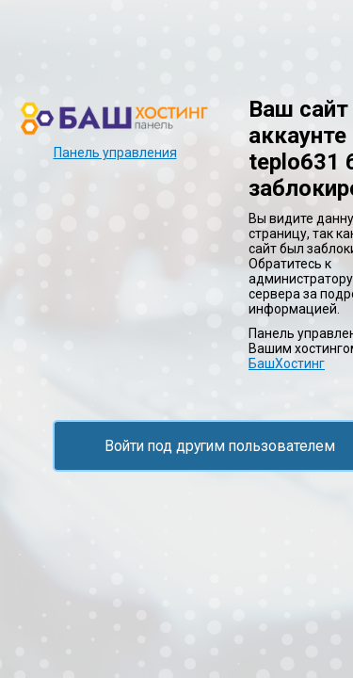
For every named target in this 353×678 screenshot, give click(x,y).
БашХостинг (287, 363)
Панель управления (115, 152)
